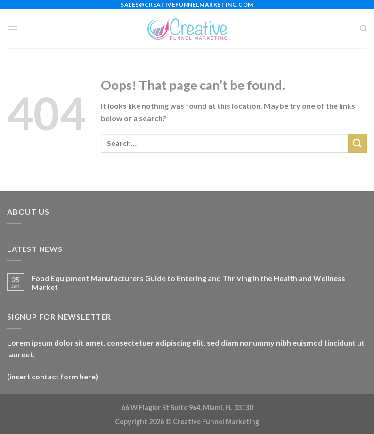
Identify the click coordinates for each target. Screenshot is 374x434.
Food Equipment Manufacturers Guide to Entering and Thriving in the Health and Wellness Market (188, 282)
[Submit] (357, 143)
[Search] (363, 29)
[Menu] (12, 28)
